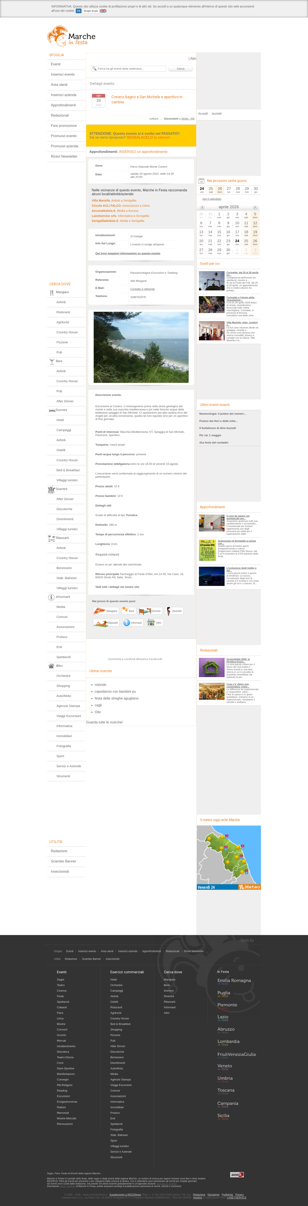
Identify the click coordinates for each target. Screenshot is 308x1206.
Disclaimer (214, 1194)
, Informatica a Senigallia (120, 216)
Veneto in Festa (236, 1068)
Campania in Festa (236, 1104)
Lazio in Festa (236, 1019)
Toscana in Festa (236, 1092)
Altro (167, 1012)
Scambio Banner (63, 861)
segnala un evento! (167, 1183)
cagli (98, 716)
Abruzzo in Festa (236, 1031)
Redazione (59, 851)
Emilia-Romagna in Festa (236, 983)
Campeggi (63, 430)
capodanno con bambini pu (115, 702)
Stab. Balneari (66, 578)
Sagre (60, 979)
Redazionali (60, 115)
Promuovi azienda (64, 146)
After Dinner (65, 401)
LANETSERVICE (236, 1197)
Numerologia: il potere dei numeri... (222, 413)
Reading (62, 1090)
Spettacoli (63, 657)
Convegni (63, 1079)
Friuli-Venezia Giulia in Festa (236, 1056)
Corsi (60, 1062)
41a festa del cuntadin (213, 442)
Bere (167, 985)
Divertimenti (64, 519)
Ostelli (60, 450)
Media (60, 607)
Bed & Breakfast (68, 470)
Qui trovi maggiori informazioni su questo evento (127, 253)
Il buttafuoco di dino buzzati (217, 428)
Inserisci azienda (63, 95)
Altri (193, 58)
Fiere (60, 1012)
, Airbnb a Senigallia (114, 200)
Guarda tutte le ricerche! (104, 733)
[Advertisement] (229, 79)
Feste (60, 996)
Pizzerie (62, 342)
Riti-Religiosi (64, 1085)
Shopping (63, 686)
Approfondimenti (63, 105)
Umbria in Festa (236, 1080)
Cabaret (62, 1007)
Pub (59, 352)
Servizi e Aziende (68, 766)
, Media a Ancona (115, 210)
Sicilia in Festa (236, 1116)
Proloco (61, 637)
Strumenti (63, 776)
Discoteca (63, 1051)
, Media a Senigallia (118, 220)
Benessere (64, 568)
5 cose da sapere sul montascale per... (238, 517)
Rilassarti (169, 1001)
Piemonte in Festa (236, 1007)
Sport (60, 756)
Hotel (60, 420)
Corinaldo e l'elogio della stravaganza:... (240, 298)
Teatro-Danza (65, 1057)
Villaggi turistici (67, 480)
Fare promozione (64, 125)
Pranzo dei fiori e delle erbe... (218, 421)
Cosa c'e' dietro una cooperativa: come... (238, 685)
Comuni (62, 617)
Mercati (61, 1040)
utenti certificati (67, 1186)
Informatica (64, 726)
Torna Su (247, 940)
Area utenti (59, 84)
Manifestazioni (66, 1074)
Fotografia (63, 746)
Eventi (55, 64)
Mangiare (169, 979)
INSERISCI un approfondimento (143, 152)
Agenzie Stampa (68, 706)
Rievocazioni (65, 1124)
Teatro (61, 985)
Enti (59, 647)
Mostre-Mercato (66, 1118)
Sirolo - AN (187, 118)
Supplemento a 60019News (125, 1194)
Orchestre (63, 676)
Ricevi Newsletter (64, 156)
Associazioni (65, 627)
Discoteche (64, 509)
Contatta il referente (142, 289)
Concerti (62, 1029)
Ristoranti (63, 312)
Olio (98, 723)
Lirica (60, 1018)
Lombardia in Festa (236, 1043)
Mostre (61, 1024)
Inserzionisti (60, 871)
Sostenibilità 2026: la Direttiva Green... (238, 660)
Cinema (62, 990)
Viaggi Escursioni (68, 716)
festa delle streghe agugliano (117, 709)
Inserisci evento (63, 74)
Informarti (170, 1007)
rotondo (100, 695)
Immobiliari (64, 736)
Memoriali (63, 1112)
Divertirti (169, 996)
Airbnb (61, 302)
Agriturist (62, 322)
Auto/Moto (63, 696)
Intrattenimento (66, 1046)
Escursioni (63, 1096)
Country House (67, 332)
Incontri (61, 1035)
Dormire (169, 990)
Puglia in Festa (236, 995)
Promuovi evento (64, 136)
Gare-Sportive (65, 1068)
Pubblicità (227, 1194)
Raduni (61, 1107)
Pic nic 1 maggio (210, 435)
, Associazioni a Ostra (121, 205)
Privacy (239, 1194)
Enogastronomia (67, 1101)
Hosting (197, 1197)
